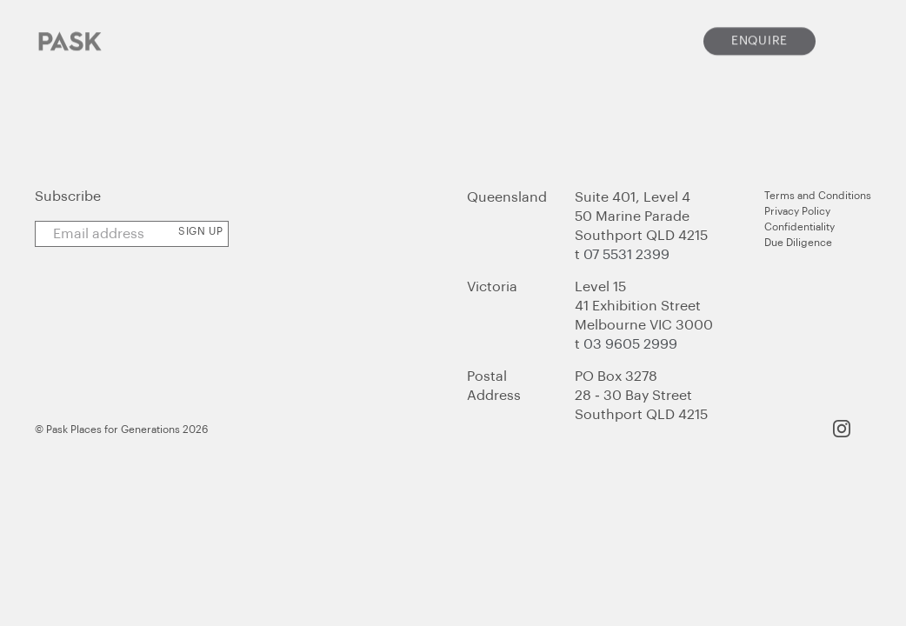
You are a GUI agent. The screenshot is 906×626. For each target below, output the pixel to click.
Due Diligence (798, 242)
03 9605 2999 (630, 344)
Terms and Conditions (817, 195)
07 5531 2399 (626, 255)
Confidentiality (799, 227)
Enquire (759, 35)
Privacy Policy (797, 211)
